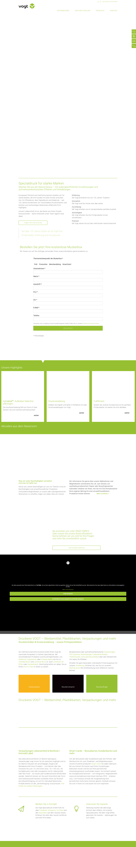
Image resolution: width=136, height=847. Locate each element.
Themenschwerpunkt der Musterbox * (48, 258)
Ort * (35, 300)
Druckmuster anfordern (110, 1)
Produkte (100, 11)
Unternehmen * (39, 269)
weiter (36, 415)
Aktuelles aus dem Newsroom (22, 426)
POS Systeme (74, 655)
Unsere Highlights (13, 367)
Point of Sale (28, 667)
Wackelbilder (32, 665)
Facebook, (43, 811)
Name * (36, 276)
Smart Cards (96, 764)
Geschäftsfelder (82, 11)
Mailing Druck (74, 668)
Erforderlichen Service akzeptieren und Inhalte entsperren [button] (68, 599)
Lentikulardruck (40, 662)
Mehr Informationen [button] (68, 590)
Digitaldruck (31, 660)
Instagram (52, 811)
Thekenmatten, (75, 657)
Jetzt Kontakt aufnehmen (76, 548)
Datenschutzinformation (91, 323)
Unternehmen (63, 11)
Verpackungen (109, 652)
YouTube (59, 811)
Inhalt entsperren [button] (68, 594)
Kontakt (113, 11)
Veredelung (80, 666)
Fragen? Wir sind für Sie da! (34, 223)
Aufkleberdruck (24, 662)
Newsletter (43, 813)
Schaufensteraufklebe (89, 657)
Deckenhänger (86, 655)
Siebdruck (22, 660)
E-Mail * (36, 308)
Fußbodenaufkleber (99, 655)
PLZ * (35, 292)
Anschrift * (37, 284)
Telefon (36, 315)
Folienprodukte (47, 660)
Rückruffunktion (84, 533)
